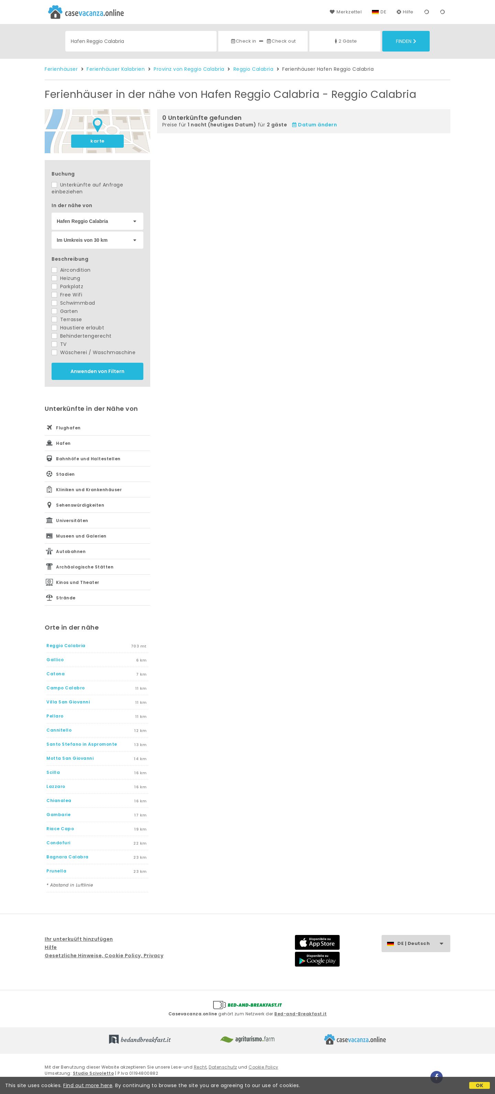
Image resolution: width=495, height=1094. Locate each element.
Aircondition (71, 270)
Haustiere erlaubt (78, 327)
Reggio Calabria (253, 69)
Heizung (66, 278)
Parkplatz (67, 286)
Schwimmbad (73, 303)
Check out (281, 41)
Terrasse (67, 319)
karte (97, 141)
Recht (200, 1067)
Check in (243, 41)
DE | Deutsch (423, 943)
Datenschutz (223, 1067)
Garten (65, 311)
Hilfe (405, 12)
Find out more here (87, 1085)
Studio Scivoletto (93, 1073)
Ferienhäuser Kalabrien (116, 69)
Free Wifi (67, 294)
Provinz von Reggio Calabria (189, 69)
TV (59, 344)
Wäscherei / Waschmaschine (93, 352)
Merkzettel (346, 12)
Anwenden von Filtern (97, 371)
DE (383, 12)
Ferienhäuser (61, 69)
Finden (406, 41)
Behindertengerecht (82, 335)
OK (480, 1085)
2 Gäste (345, 41)
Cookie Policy (263, 1067)
